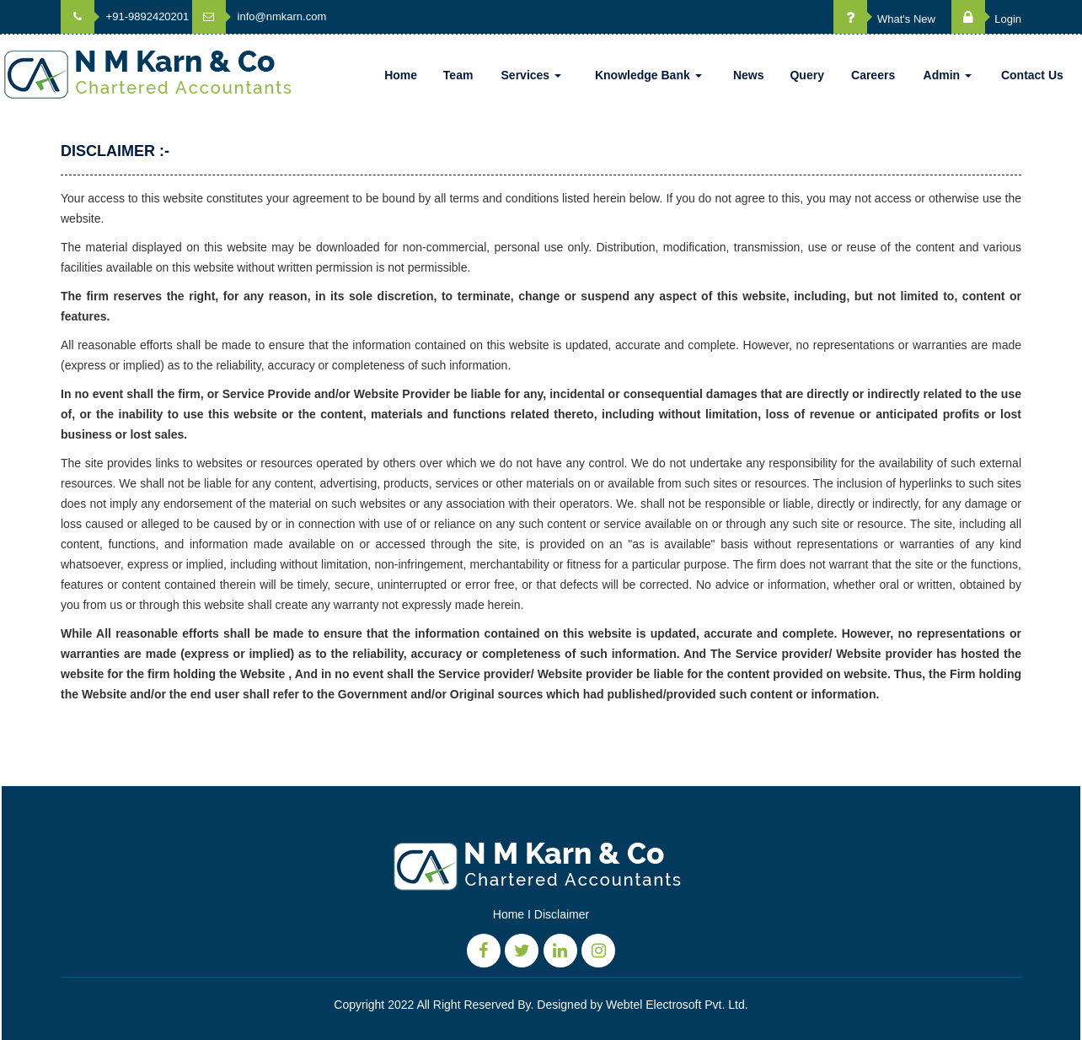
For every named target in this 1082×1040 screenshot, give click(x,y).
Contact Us (1032, 75)
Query (806, 75)
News (748, 75)
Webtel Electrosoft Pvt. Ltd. (677, 1004)
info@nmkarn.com (259, 16)
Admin (948, 75)
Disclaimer (561, 914)
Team (458, 75)
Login (986, 19)
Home (400, 75)
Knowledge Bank (648, 75)
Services (531, 75)
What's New (884, 19)
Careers (873, 75)
